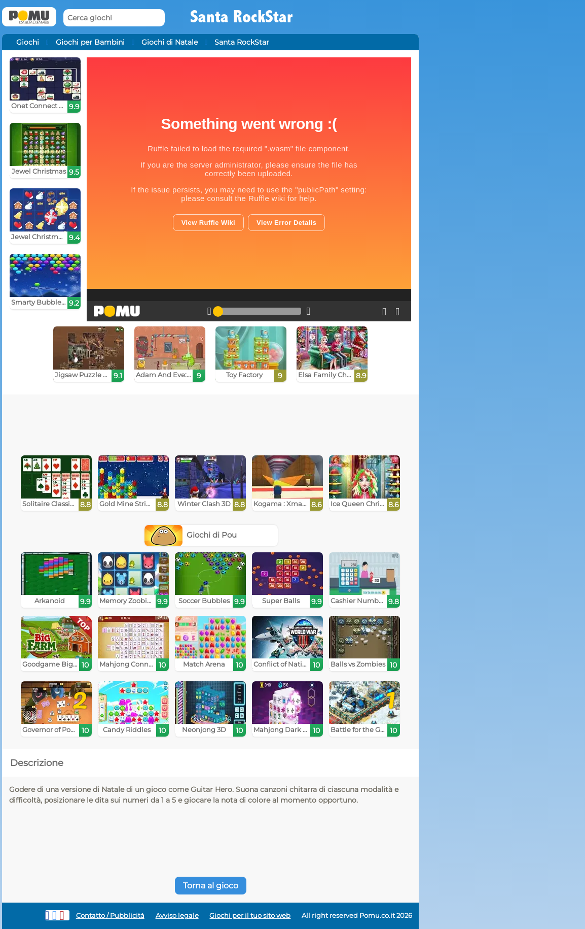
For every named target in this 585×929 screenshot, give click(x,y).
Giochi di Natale (169, 42)
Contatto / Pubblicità (110, 915)
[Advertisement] (210, 422)
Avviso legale (177, 915)
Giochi (27, 42)
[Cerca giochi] (114, 18)
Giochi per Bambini (90, 42)
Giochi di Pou (190, 535)
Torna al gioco (210, 885)
